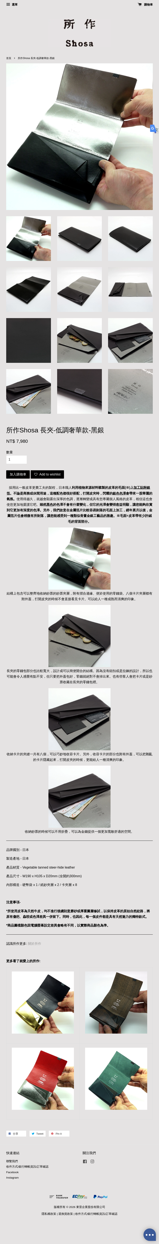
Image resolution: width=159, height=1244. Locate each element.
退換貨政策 (65, 1213)
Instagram (12, 1177)
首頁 (8, 58)
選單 (12, 4)
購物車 (145, 4)
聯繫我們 (12, 1161)
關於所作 (34, 943)
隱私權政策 (49, 1213)
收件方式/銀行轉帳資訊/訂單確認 (27, 1166)
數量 (9, 452)
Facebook (12, 1172)
